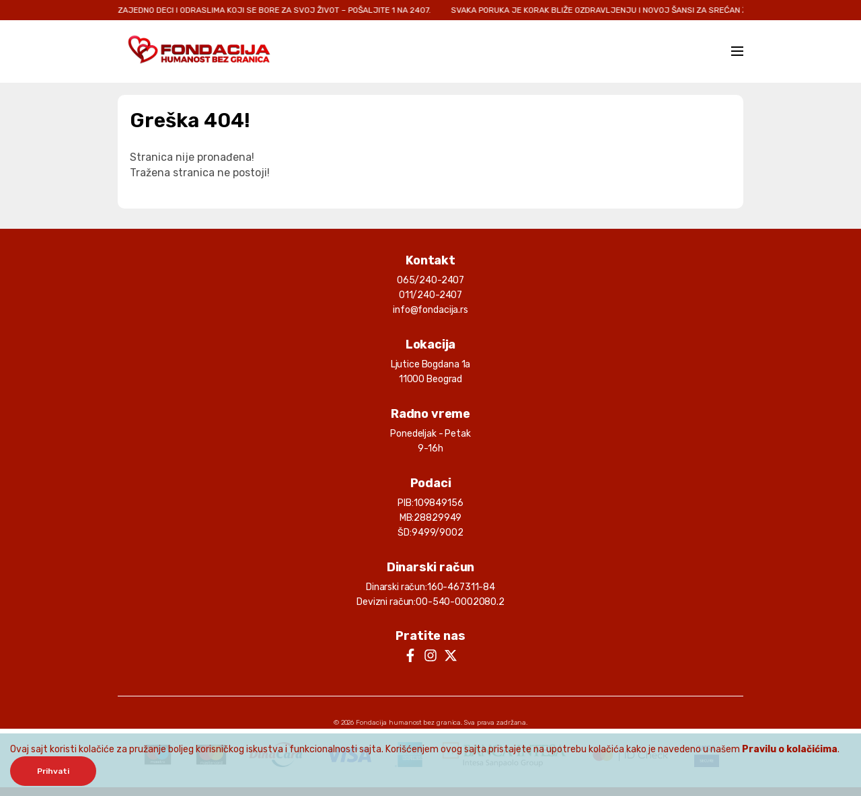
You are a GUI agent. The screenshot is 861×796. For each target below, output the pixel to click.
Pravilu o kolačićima (789, 749)
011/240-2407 (430, 295)
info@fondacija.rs (430, 310)
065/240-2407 (430, 280)
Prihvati (53, 771)
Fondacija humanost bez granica (408, 723)
